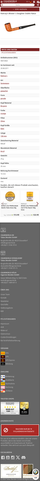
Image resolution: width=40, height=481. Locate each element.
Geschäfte (4, 304)
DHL (5, 353)
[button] (3, 203)
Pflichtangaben (8, 52)
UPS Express (8, 360)
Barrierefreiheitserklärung (10, 340)
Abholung (7, 363)
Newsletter (5, 301)
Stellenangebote (7, 308)
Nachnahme (8, 383)
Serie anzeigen (20, 9)
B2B (2, 311)
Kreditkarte (7, 380)
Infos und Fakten (9, 49)
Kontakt (3, 298)
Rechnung (7, 387)
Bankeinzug (7, 376)
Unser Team (5, 294)
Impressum (5, 324)
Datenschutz (5, 334)
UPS (5, 356)
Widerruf (4, 330)
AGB (2, 327)
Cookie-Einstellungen (8, 337)
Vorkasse (6, 391)
